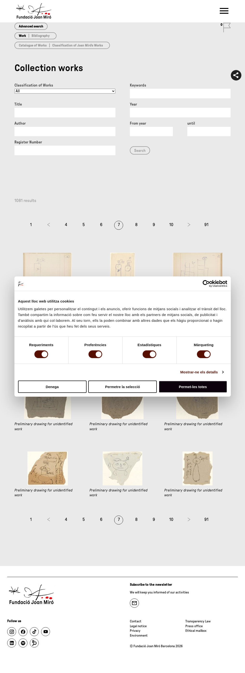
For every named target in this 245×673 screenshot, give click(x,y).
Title (18, 104)
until (191, 123)
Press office (194, 626)
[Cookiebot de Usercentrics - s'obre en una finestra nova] (206, 283)
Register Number (28, 142)
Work (22, 36)
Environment (139, 635)
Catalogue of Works (33, 45)
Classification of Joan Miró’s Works (77, 45)
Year (133, 104)
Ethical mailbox (196, 631)
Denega (52, 386)
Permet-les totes (193, 386)
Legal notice (138, 626)
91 (206, 225)
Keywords (138, 85)
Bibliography (40, 36)
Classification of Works (33, 85)
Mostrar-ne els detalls (199, 372)
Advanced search (31, 26)
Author (20, 123)
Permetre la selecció (122, 386)
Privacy (135, 631)
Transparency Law (198, 621)
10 (171, 225)
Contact (135, 621)
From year (138, 123)
